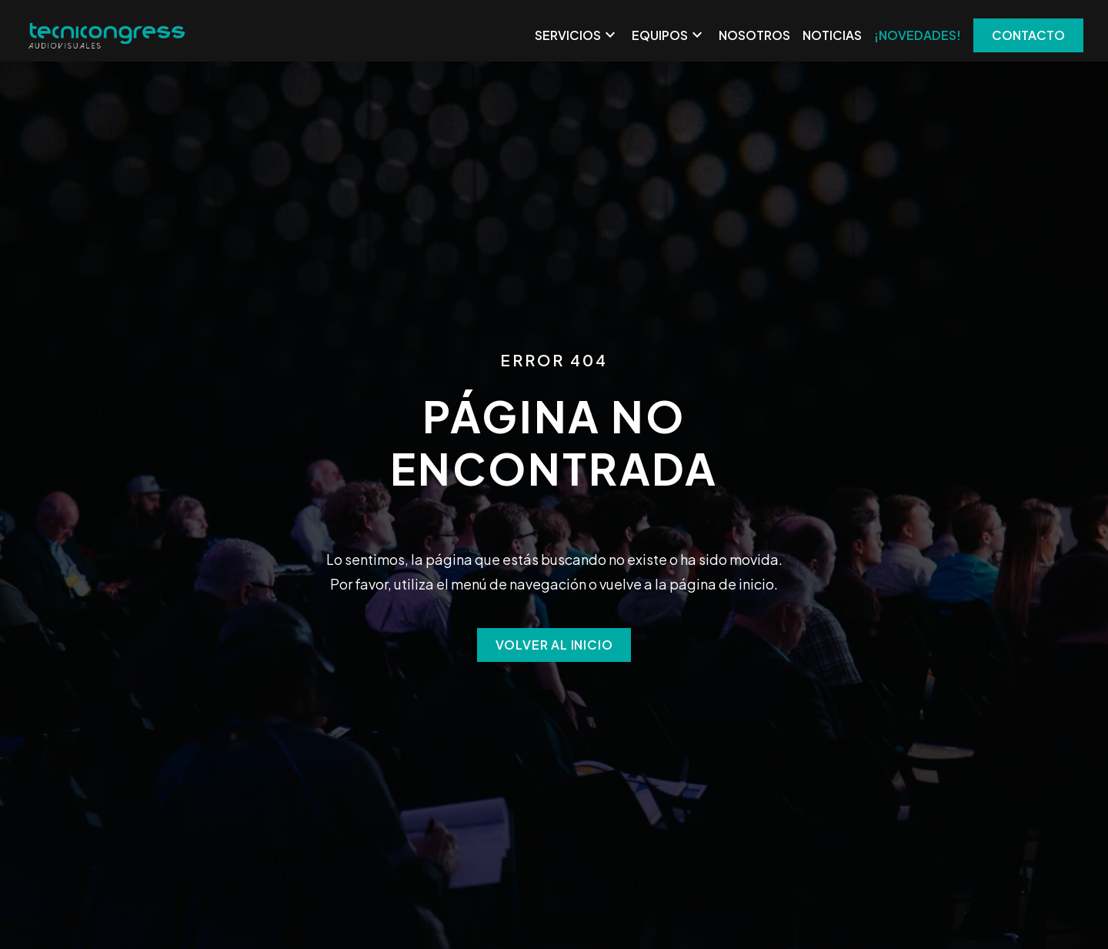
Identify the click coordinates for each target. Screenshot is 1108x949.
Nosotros (754, 35)
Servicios (577, 35)
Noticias (832, 35)
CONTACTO (1028, 35)
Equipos (669, 35)
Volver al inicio (554, 645)
